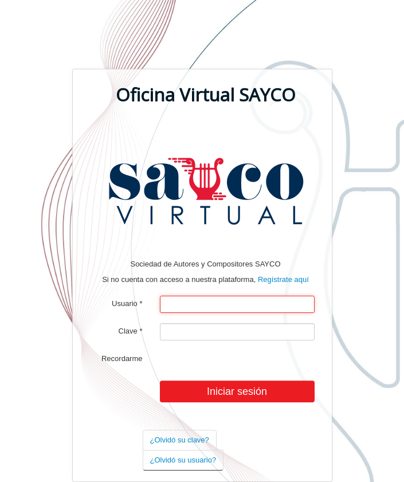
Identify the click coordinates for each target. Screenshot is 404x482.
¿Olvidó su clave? (179, 440)
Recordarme (122, 358)
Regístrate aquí (283, 279)
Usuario (127, 303)
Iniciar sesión (237, 391)
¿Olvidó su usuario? (183, 460)
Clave (131, 331)
